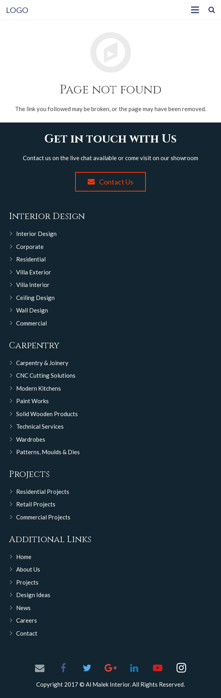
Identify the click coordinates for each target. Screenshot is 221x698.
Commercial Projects (43, 517)
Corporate (30, 246)
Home (23, 556)
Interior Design (36, 233)
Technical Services (40, 426)
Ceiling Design (35, 297)
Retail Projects (35, 504)
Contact (26, 633)
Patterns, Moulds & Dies (48, 451)
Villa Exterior (33, 272)
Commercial (31, 323)
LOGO (17, 10)
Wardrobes (30, 439)
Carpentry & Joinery (42, 362)
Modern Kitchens (38, 388)
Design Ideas (33, 594)
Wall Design (32, 310)
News (23, 607)
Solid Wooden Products (47, 413)
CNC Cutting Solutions (46, 375)
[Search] (212, 10)
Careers (26, 620)
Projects (27, 582)
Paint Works (32, 400)
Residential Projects (42, 491)
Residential (31, 259)
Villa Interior (33, 284)
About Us (28, 569)
